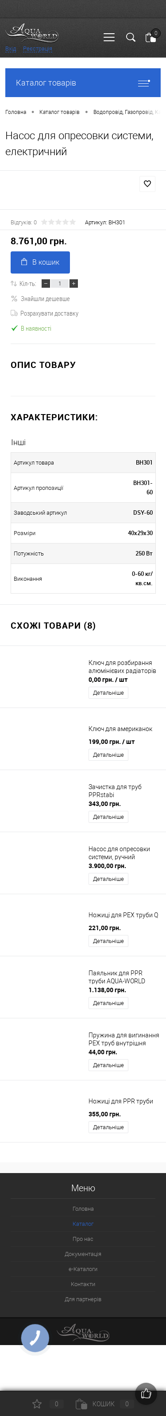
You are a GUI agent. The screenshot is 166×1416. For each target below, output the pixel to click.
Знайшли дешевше (40, 298)
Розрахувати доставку (44, 313)
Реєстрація (37, 48)
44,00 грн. (103, 1052)
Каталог (83, 1223)
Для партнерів (83, 1299)
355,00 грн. (105, 1114)
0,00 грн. (108, 679)
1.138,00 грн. (107, 990)
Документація (83, 1254)
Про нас (83, 1239)
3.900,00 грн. (107, 865)
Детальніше (108, 692)
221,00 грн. (105, 927)
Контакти (83, 1284)
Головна (83, 1208)
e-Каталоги (83, 1269)
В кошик (40, 262)
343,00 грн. (105, 803)
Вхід (10, 48)
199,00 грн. (112, 741)
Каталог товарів (83, 82)
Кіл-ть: (27, 283)
